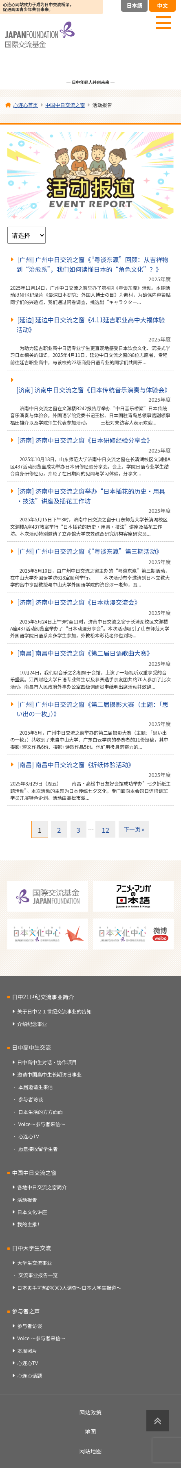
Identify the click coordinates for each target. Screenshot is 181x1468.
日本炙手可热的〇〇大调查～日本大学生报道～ (69, 1287)
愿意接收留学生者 (38, 1149)
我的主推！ (29, 1224)
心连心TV (28, 1136)
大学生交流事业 (34, 1263)
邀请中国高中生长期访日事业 (49, 1074)
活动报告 (27, 1199)
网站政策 (90, 1412)
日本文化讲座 (32, 1212)
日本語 (134, 5)
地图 (90, 1431)
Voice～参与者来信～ (41, 1124)
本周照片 (27, 1350)
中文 (162, 5)
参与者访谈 (30, 1099)
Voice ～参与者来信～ (41, 1338)
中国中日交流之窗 (34, 1172)
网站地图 (90, 1451)
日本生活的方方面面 (40, 1112)
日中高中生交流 (31, 1047)
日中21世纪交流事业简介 (43, 997)
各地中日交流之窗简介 (42, 1187)
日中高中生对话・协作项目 (47, 1062)
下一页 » (134, 829)
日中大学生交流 (31, 1248)
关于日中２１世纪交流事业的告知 (54, 1011)
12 (105, 830)
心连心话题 (29, 1375)
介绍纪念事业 (32, 1024)
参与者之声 (26, 1311)
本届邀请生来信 (35, 1087)
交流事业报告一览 (38, 1275)
